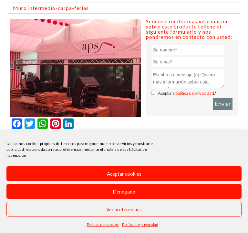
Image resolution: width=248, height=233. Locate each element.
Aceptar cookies (124, 174)
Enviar (223, 103)
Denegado (124, 191)
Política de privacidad (140, 224)
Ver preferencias (124, 209)
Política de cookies (103, 224)
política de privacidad (194, 93)
